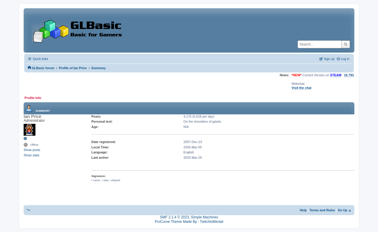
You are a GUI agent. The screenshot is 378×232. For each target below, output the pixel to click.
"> (28, 210)
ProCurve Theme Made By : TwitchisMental (189, 222)
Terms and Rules (322, 210)
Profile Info (33, 98)
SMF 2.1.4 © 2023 (174, 217)
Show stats (31, 155)
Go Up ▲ (344, 210)
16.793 (349, 75)
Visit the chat (301, 88)
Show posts (32, 150)
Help (303, 210)
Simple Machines (204, 217)
